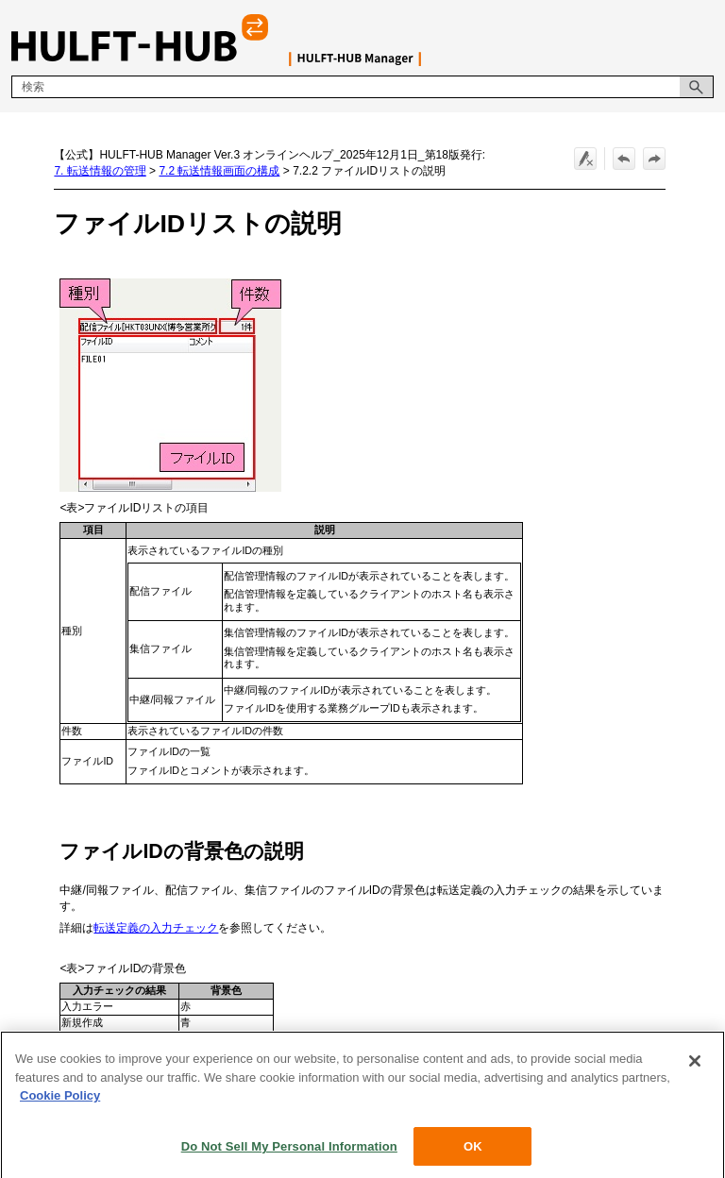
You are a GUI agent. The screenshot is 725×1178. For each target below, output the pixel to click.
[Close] (695, 1120)
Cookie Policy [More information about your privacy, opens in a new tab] (60, 1155)
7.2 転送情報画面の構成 (219, 170)
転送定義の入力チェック (155, 927)
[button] (697, 87)
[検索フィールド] (362, 87)
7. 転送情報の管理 (99, 170)
